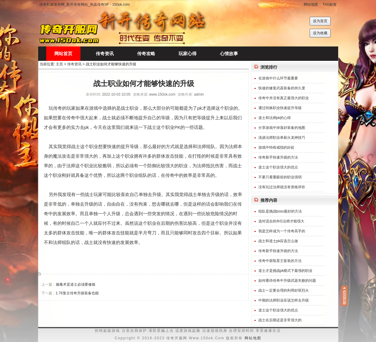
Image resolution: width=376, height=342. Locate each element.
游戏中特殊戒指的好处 (276, 147)
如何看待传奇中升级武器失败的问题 (287, 280)
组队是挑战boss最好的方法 (280, 211)
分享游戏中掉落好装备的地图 (281, 128)
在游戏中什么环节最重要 (278, 78)
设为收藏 (320, 33)
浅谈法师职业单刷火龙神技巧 (281, 137)
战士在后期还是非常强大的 (280, 320)
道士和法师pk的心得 (274, 118)
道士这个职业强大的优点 (278, 167)
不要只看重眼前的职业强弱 (280, 177)
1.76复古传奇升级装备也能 (77, 293)
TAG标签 (330, 4)
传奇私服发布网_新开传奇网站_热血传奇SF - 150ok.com (84, 4)
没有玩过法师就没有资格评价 (281, 187)
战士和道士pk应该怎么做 (278, 241)
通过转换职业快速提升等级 (280, 108)
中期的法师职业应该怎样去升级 (283, 300)
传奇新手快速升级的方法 (278, 157)
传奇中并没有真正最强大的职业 (283, 98)
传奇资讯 (74, 64)
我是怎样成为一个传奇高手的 (281, 231)
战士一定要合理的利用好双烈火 (283, 290)
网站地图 (311, 4)
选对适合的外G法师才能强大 (281, 221)
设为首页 (320, 21)
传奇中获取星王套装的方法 (280, 261)
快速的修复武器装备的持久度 (281, 88)
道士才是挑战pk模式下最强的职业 (285, 271)
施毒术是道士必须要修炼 (75, 284)
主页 (59, 64)
